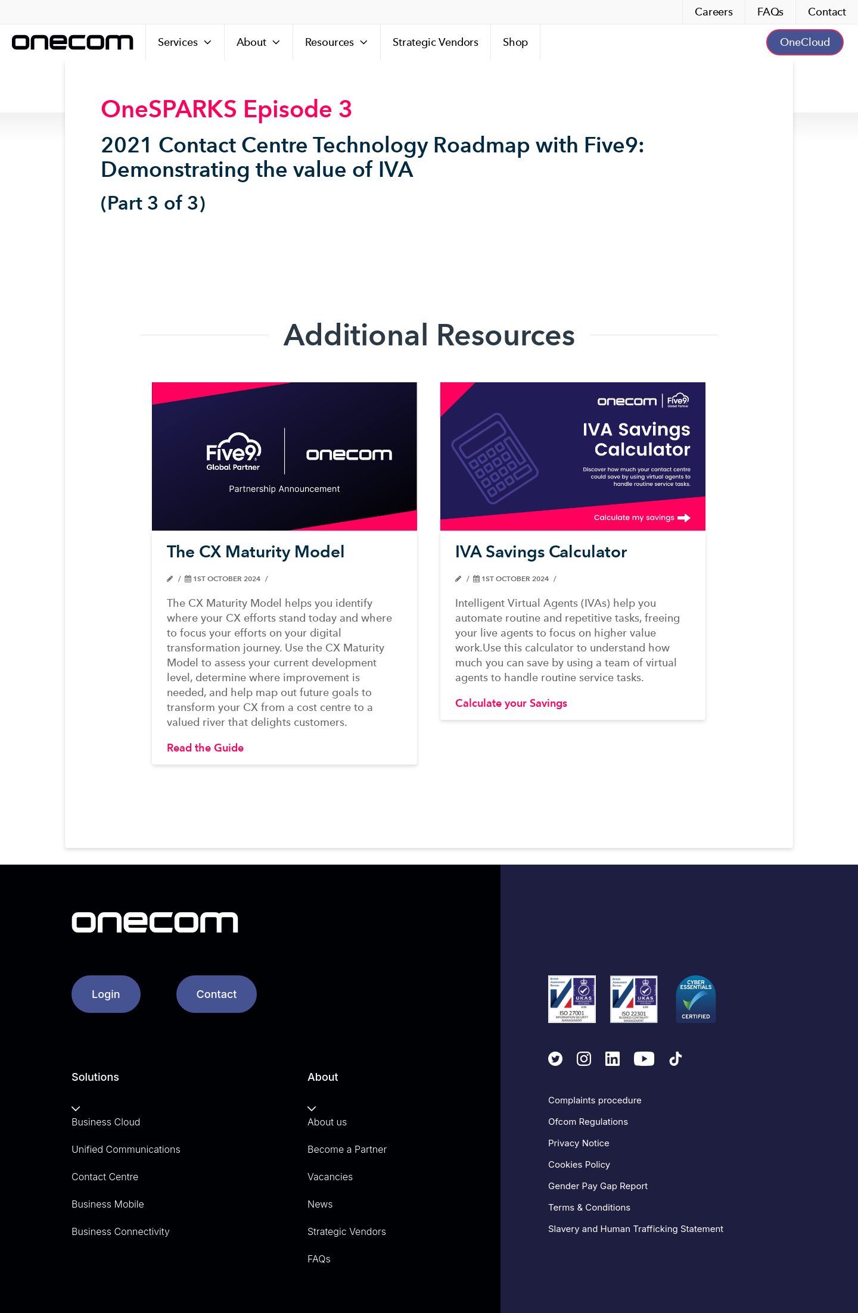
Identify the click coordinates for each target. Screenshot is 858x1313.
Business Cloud (106, 1122)
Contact (827, 11)
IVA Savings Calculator (541, 551)
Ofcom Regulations (588, 1121)
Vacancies (330, 1177)
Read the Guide (205, 747)
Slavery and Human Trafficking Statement (635, 1228)
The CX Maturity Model (256, 551)
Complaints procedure (595, 1100)
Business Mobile (108, 1204)
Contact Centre (105, 1177)
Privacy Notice (579, 1143)
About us (327, 1122)
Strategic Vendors (435, 42)
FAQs (770, 11)
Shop (515, 42)
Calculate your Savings (511, 703)
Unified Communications (126, 1149)
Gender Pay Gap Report (598, 1186)
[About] (259, 42)
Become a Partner (347, 1149)
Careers (714, 11)
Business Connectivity (121, 1231)
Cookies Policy (579, 1164)
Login (106, 994)
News (319, 1204)
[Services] (185, 42)
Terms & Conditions (589, 1207)
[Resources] (337, 42)
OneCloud (805, 42)
